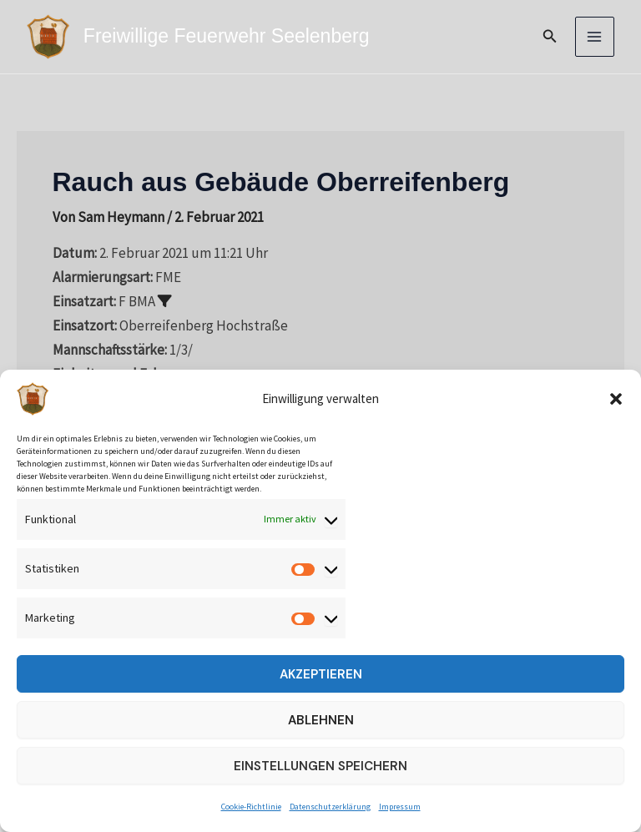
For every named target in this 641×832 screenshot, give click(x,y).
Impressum (400, 806)
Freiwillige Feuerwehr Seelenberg (226, 36)
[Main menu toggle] (595, 37)
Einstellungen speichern (320, 766)
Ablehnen (321, 720)
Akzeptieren (321, 674)
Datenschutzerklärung (330, 806)
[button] (616, 399)
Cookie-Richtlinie (251, 806)
